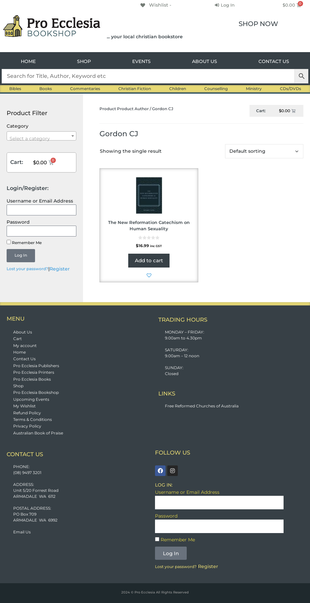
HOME (28, 61)
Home (19, 352)
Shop (18, 385)
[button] (149, 275)
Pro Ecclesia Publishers (36, 365)
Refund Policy (27, 412)
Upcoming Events (31, 399)
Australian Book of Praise (38, 432)
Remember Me (24, 242)
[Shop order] (264, 151)
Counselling (216, 88)
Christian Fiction (134, 88)
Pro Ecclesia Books (32, 379)
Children (177, 88)
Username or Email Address (40, 201)
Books (45, 88)
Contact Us (24, 358)
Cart (17, 338)
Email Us (22, 531)
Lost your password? (27, 268)
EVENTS (141, 61)
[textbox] (41, 138)
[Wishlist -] (155, 5)
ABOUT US (204, 61)
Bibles (15, 88)
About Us (22, 332)
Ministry (254, 88)
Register (60, 269)
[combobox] (41, 136)
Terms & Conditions (32, 419)
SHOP (84, 61)
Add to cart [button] (149, 260)
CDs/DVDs (290, 88)
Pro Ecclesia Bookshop (36, 392)
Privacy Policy (27, 426)
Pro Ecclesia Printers (33, 372)
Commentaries (85, 88)
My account (25, 345)
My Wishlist (24, 405)
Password (18, 222)
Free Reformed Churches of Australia (202, 405)
